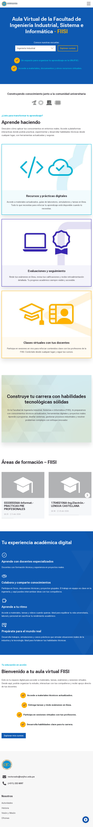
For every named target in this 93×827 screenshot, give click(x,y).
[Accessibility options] (85, 819)
